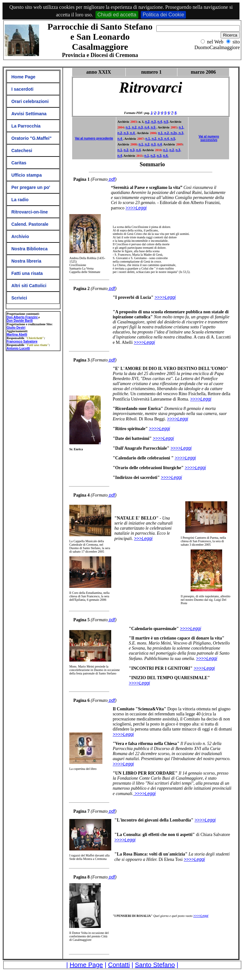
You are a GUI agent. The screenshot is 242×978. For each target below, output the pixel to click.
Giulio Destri (16, 327)
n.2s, (174, 133)
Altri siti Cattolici (28, 285)
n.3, (154, 121)
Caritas (18, 162)
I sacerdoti (22, 89)
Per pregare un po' (30, 187)
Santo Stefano (155, 964)
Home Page (23, 76)
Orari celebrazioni (30, 101)
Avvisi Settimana (29, 113)
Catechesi (21, 150)
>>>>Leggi (123, 763)
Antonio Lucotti (18, 348)
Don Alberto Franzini (22, 317)
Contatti (119, 964)
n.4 (132, 133)
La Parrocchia (26, 125)
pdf (111, 179)
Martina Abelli (17, 334)
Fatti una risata (27, 273)
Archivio (20, 236)
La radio (19, 199)
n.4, (160, 121)
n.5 (166, 121)
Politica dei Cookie (163, 14)
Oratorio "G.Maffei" (31, 138)
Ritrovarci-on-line (29, 211)
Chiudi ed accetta (116, 14)
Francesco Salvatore (22, 341)
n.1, (129, 127)
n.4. (165, 155)
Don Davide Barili (20, 320)
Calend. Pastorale (30, 224)
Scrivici (19, 297)
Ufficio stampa (26, 175)
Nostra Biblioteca (29, 248)
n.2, (147, 121)
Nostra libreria (26, 261)
